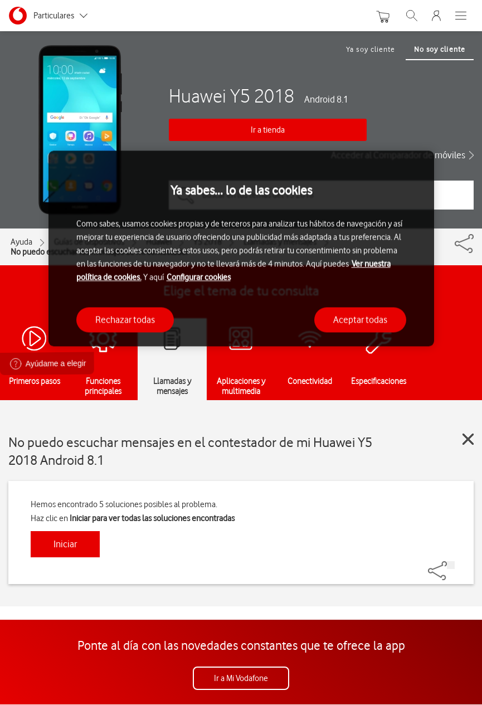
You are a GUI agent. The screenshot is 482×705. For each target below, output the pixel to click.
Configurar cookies (199, 277)
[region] (241, 249)
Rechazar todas (125, 319)
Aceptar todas (360, 319)
